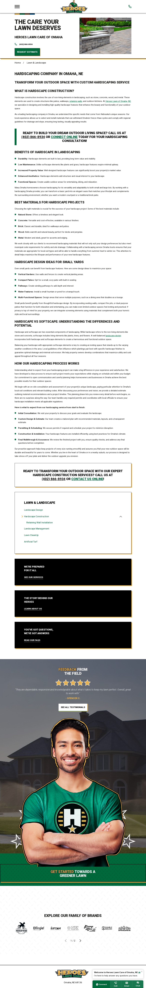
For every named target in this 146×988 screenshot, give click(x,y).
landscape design (113, 335)
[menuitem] (73, 510)
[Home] (72, 973)
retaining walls (75, 101)
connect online (64, 137)
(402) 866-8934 (26, 44)
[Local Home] (74, 6)
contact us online (87, 479)
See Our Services (33, 577)
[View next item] (80, 940)
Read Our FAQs (32, 640)
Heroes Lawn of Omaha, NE (118, 101)
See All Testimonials (73, 707)
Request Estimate (27, 52)
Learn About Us (33, 609)
